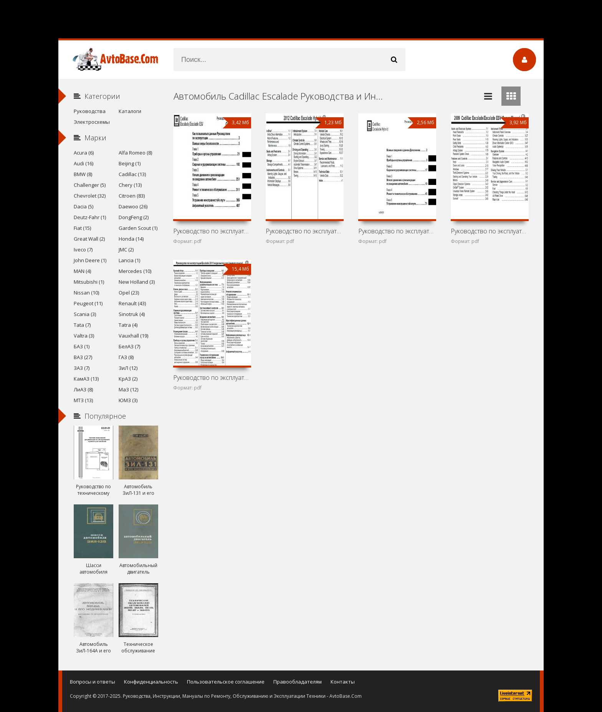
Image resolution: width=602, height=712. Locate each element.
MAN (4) (82, 271)
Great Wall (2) (89, 238)
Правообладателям (297, 681)
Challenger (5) (90, 184)
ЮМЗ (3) (128, 400)
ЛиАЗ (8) (83, 389)
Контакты (343, 681)
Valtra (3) (84, 335)
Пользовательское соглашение (226, 681)
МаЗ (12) (128, 389)
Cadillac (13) (132, 174)
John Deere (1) (90, 260)
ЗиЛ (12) (128, 367)
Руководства (90, 111)
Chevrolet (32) (90, 195)
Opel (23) (129, 292)
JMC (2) (126, 249)
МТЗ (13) (83, 400)
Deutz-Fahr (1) (90, 217)
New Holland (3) (137, 281)
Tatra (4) (128, 324)
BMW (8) (83, 174)
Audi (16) (83, 163)
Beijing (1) (130, 163)
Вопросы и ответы (92, 681)
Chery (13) (130, 184)
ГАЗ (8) (126, 357)
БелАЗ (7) (129, 346)
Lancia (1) (129, 260)
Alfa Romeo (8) (135, 152)
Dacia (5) (83, 206)
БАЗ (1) (81, 346)
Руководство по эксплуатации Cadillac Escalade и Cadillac (212, 231)
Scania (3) (85, 314)
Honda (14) (131, 238)
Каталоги (130, 111)
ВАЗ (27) (83, 357)
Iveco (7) (83, 249)
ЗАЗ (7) (81, 367)
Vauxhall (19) (133, 335)
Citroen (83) (132, 195)
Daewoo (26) (133, 206)
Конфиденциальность (151, 681)
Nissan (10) (86, 292)
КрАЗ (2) (128, 378)
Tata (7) (82, 324)
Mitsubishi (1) (89, 281)
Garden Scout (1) (138, 228)
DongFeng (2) (134, 217)
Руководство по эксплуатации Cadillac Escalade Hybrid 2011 (397, 231)
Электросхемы (92, 121)
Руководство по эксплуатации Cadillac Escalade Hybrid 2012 (304, 231)
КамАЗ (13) (86, 378)
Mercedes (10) (135, 271)
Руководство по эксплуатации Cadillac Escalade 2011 (212, 377)
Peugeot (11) (88, 303)
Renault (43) (132, 303)
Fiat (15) (82, 228)
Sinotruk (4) (132, 314)
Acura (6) (84, 152)
